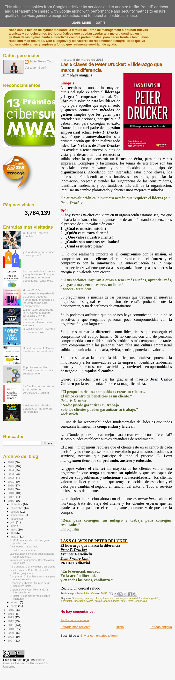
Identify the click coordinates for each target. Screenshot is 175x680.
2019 (11, 489)
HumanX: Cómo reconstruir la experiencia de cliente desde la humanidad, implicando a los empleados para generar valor (39, 298)
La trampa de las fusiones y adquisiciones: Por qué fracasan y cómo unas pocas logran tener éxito (39, 275)
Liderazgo (79, 601)
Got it (100, 22)
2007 (11, 640)
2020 (11, 485)
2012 (11, 621)
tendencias (141, 601)
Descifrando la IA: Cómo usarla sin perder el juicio (38, 349)
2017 (11, 496)
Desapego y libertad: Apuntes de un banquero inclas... (30, 584)
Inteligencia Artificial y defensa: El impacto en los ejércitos (37, 408)
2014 (11, 613)
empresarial (131, 598)
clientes (88, 598)
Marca (89, 601)
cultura (97, 598)
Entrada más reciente (75, 627)
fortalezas (144, 598)
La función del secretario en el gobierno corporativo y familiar (38, 389)
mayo (14, 529)
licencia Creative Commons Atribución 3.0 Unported (25, 663)
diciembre (17, 504)
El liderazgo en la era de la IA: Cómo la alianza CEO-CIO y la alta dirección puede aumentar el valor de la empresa (38, 317)
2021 (11, 481)
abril (13, 532)
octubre (15, 511)
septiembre (18, 515)
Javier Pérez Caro (41, 61)
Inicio (120, 627)
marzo (15, 536)
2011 (11, 625)
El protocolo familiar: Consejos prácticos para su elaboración (38, 370)
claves (78, 598)
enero (14, 606)
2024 (11, 469)
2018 (11, 492)
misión (98, 601)
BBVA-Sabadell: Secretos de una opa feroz (39, 330)
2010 (11, 628)
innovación (66, 601)
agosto (15, 518)
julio (13, 522)
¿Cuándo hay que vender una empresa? (39, 253)
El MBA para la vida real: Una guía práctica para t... (29, 542)
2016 (11, 500)
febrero (15, 602)
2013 (11, 617)
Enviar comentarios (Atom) (99, 635)
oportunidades (111, 601)
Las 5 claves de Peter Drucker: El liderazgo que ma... (29, 572)
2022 (11, 477)
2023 (11, 473)
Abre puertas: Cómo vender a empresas (32, 566)
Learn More (81, 22)
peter (123, 601)
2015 (11, 609)
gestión (155, 598)
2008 (11, 636)
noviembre (17, 508)
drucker (119, 598)
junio (14, 525)
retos (130, 601)
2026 (11, 462)
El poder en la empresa (23, 550)
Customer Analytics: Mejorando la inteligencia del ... (29, 591)
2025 (11, 466)
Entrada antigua (161, 627)
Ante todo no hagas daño (24, 546)
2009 (11, 632)
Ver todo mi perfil (36, 67)
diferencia (107, 598)
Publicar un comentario (74, 620)
